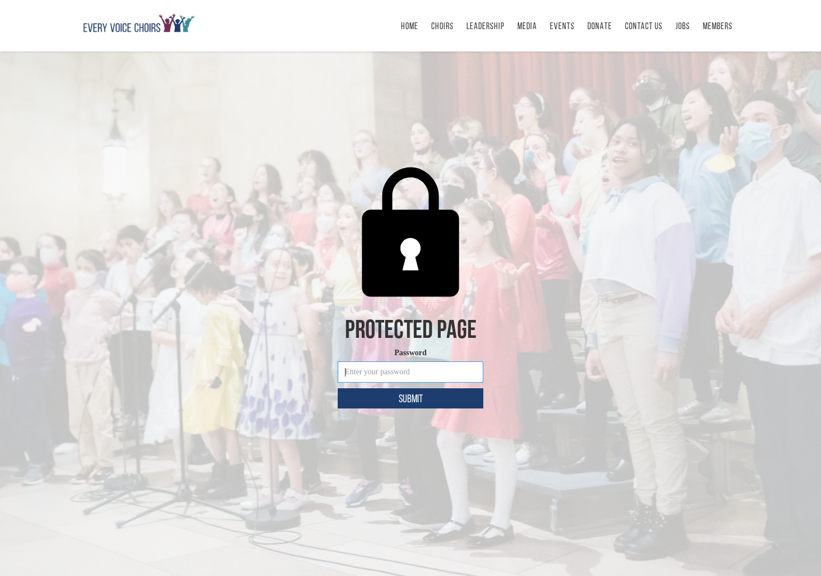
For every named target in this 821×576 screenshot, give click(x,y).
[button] (562, 26)
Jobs (682, 26)
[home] (139, 22)
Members (718, 26)
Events (562, 26)
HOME (409, 26)
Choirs (442, 26)
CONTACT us (644, 26)
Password (410, 353)
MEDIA (527, 26)
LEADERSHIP (486, 26)
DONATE (599, 26)
